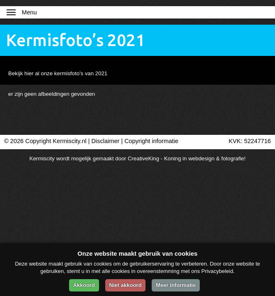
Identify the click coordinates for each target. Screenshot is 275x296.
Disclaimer (105, 141)
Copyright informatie (151, 141)
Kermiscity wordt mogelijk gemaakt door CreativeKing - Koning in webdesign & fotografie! (138, 158)
